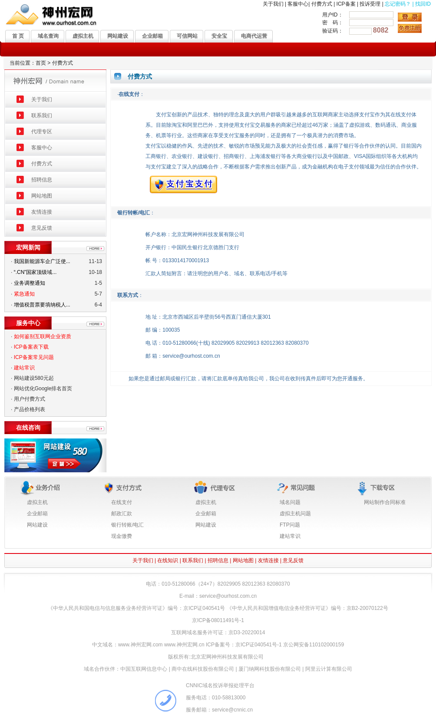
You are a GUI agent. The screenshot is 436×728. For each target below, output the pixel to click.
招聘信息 (41, 180)
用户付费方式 (29, 399)
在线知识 (167, 560)
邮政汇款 (121, 514)
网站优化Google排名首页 (43, 388)
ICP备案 (346, 4)
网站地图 (41, 196)
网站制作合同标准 (385, 502)
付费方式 (321, 4)
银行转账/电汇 (127, 525)
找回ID (423, 4)
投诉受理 (370, 4)
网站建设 (37, 525)
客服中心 (297, 4)
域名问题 (290, 502)
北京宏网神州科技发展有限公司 (227, 657)
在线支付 (121, 502)
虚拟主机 (37, 502)
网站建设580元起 (34, 378)
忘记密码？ (398, 4)
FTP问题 (290, 525)
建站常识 (290, 536)
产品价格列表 (29, 409)
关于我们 (273, 4)
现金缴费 (121, 536)
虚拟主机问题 (295, 514)
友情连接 (41, 212)
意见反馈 (41, 228)
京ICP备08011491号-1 (218, 620)
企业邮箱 (37, 514)
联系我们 (41, 115)
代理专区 (41, 131)
